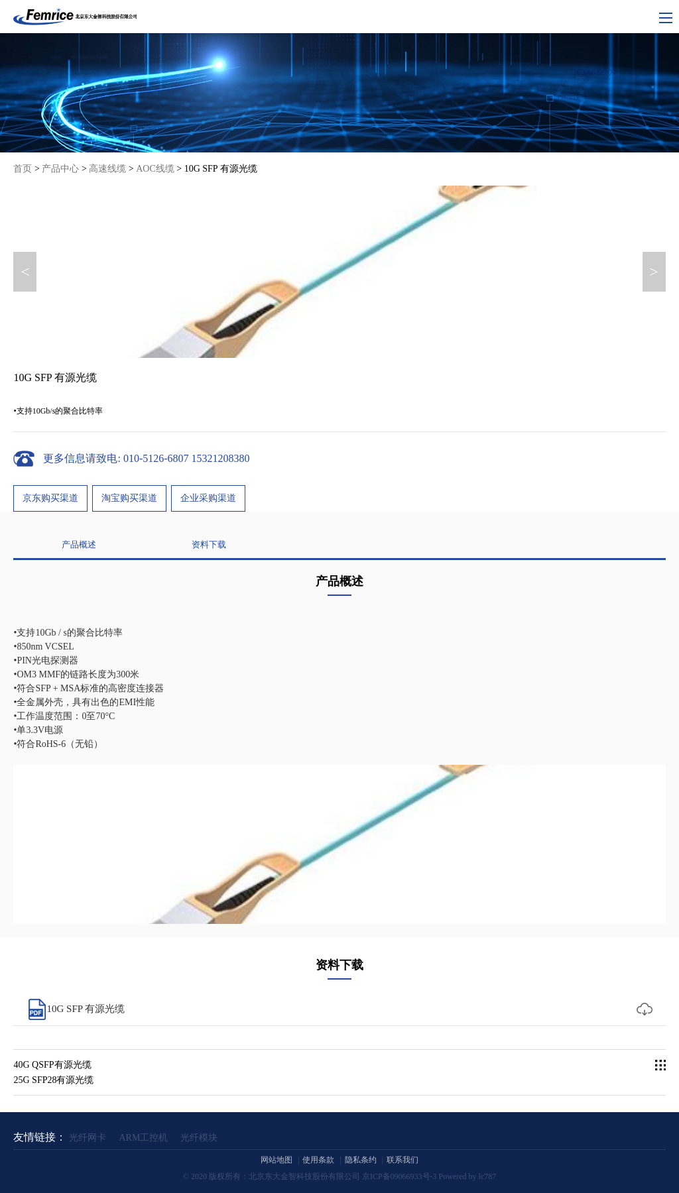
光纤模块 (198, 1138)
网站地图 (276, 1160)
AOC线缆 (155, 169)
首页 (22, 169)
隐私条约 (361, 1160)
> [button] (653, 271)
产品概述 (79, 605)
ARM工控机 (143, 1138)
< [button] (25, 271)
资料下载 (209, 605)
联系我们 (402, 1160)
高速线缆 (107, 169)
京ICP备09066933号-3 (399, 1176)
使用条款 (318, 1160)
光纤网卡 (87, 1138)
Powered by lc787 (468, 1176)
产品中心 (60, 169)
